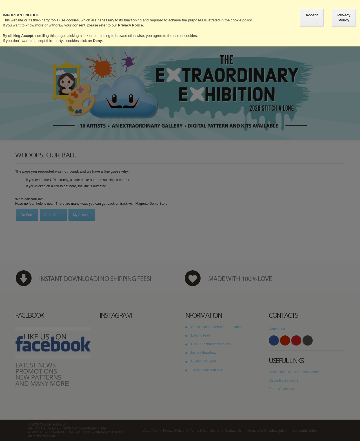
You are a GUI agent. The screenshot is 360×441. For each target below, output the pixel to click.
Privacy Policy (343, 17)
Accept (312, 15)
